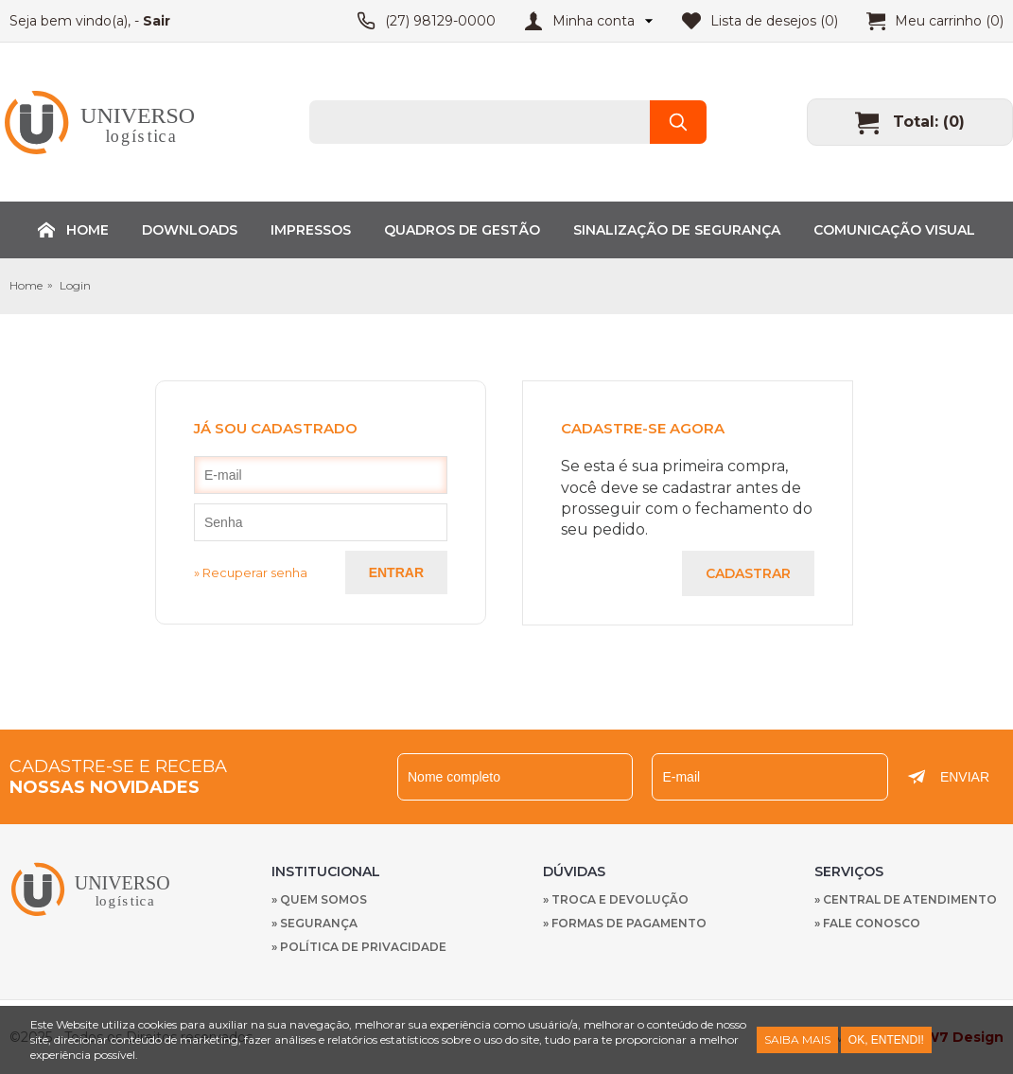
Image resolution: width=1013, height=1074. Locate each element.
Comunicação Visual (894, 229)
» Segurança (314, 923)
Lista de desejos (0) (774, 20)
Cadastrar (748, 573)
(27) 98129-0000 (440, 20)
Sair (156, 20)
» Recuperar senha (250, 572)
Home (87, 229)
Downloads (189, 229)
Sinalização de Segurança (676, 229)
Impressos (311, 229)
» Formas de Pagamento (625, 923)
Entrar (396, 572)
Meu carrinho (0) (949, 20)
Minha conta (593, 20)
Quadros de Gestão (462, 229)
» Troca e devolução (616, 899)
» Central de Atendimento (905, 899)
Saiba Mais (797, 1039)
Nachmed (94, 889)
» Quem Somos (319, 899)
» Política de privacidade (358, 947)
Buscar (678, 122)
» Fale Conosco (867, 923)
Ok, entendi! (886, 1040)
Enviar (964, 776)
